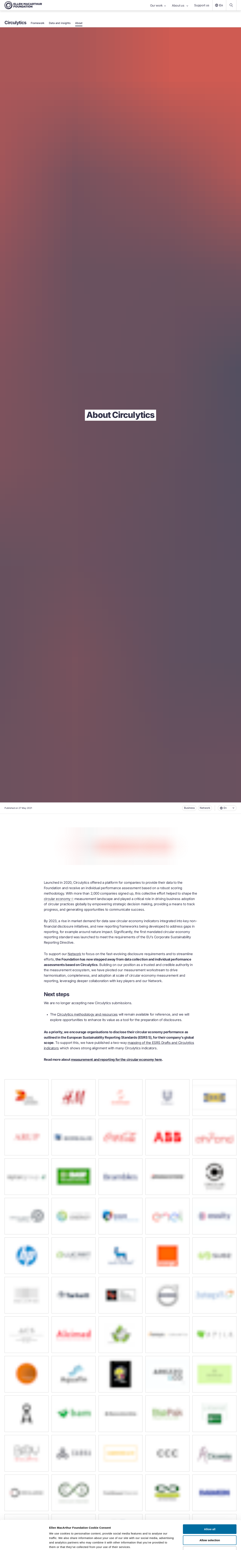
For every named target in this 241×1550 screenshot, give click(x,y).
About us (180, 5)
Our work (158, 5)
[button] (227, 808)
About (78, 23)
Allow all (210, 1504)
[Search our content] (231, 5)
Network (205, 807)
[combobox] (227, 808)
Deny (209, 1526)
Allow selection (209, 1515)
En (218, 5)
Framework (37, 23)
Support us (201, 5)
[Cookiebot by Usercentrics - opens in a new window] (24, 1543)
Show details (196, 1542)
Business (189, 807)
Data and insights (60, 23)
